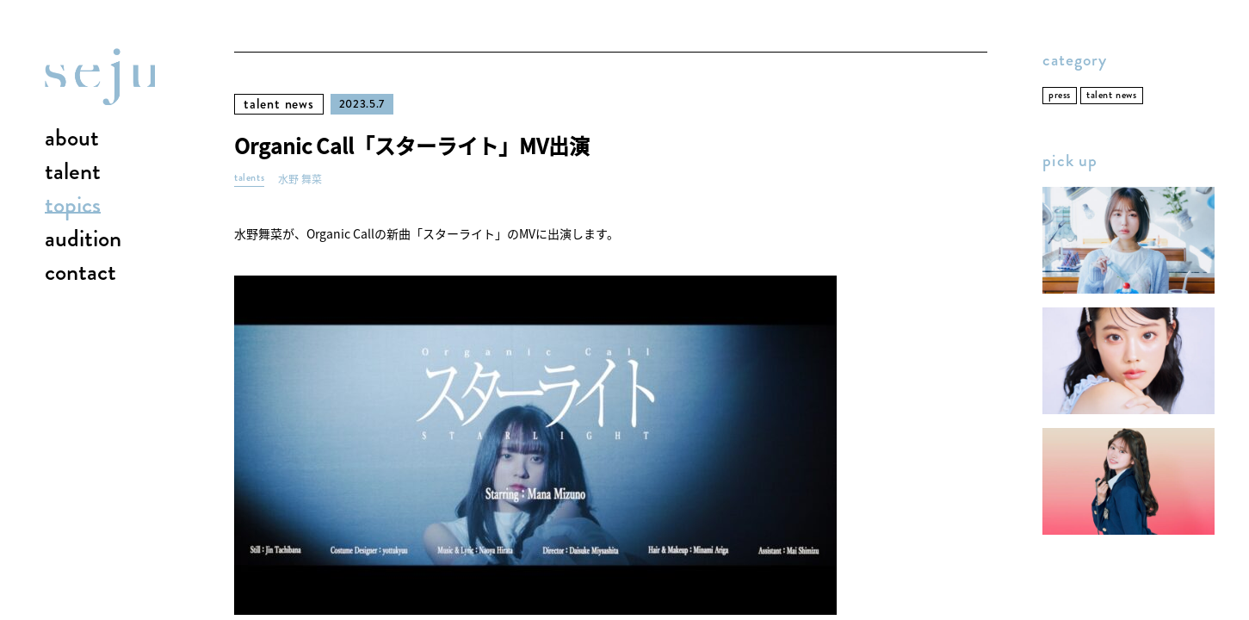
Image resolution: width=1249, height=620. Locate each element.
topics (73, 206)
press (1059, 95)
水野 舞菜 (300, 179)
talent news (279, 104)
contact (80, 273)
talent (73, 172)
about (72, 139)
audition (83, 239)
